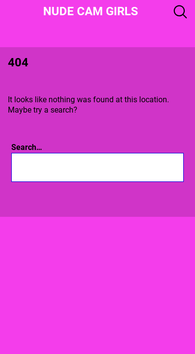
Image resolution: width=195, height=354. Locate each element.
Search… (26, 147)
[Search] (138, 167)
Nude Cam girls (90, 11)
